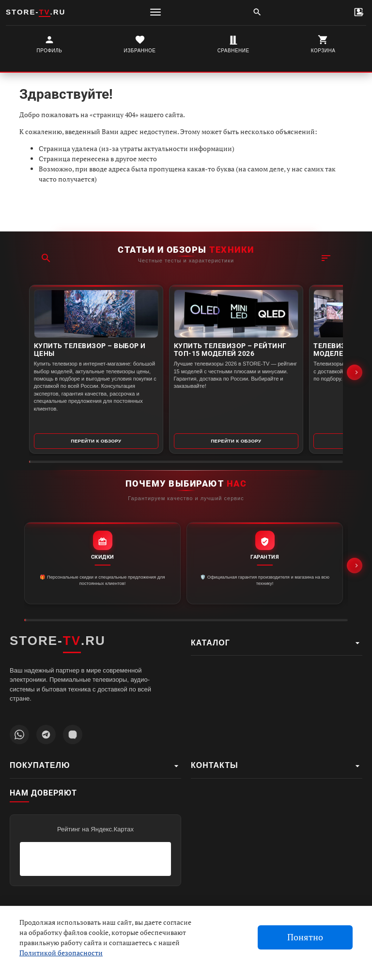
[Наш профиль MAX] (72, 734)
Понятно (305, 937)
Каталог (276, 643)
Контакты (276, 766)
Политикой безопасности (61, 952)
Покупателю (95, 766)
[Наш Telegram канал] (46, 734)
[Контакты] (358, 12)
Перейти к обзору (79, 436)
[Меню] (155, 12)
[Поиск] (257, 12)
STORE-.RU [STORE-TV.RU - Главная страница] (58, 641)
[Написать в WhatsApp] (19, 734)
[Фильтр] (326, 224)
